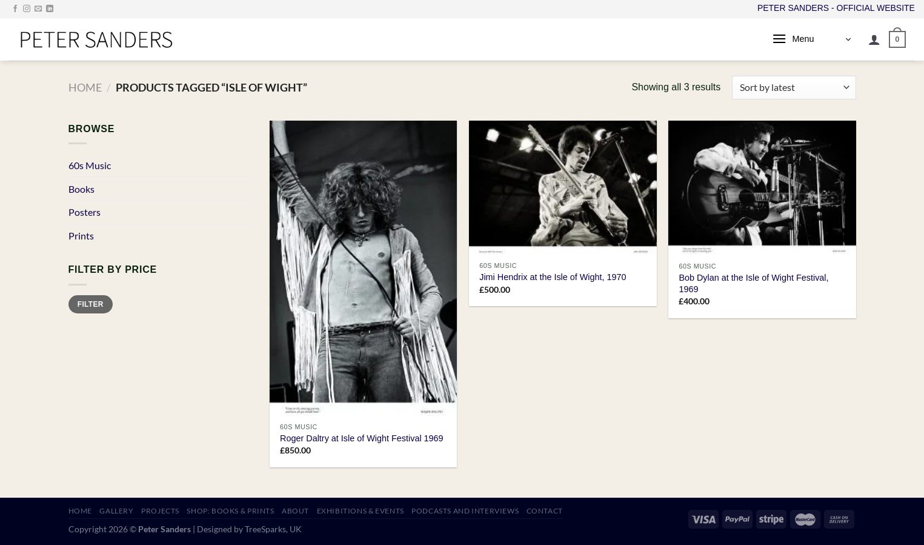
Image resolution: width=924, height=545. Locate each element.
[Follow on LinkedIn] (49, 9)
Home (85, 87)
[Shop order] (794, 87)
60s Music (89, 165)
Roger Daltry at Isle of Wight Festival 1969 (362, 438)
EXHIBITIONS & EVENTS (360, 510)
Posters (84, 212)
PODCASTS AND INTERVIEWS (465, 510)
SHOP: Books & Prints (230, 510)
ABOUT (295, 510)
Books (81, 189)
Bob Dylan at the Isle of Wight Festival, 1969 (753, 283)
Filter (91, 304)
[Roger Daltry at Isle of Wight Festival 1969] (363, 268)
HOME (80, 510)
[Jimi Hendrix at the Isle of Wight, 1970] (563, 188)
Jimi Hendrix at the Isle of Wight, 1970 (552, 277)
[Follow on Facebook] (15, 9)
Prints (81, 235)
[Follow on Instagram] (26, 9)
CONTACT (545, 510)
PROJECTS (160, 510)
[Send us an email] (38, 9)
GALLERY (116, 510)
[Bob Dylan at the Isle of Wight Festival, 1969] (762, 188)
